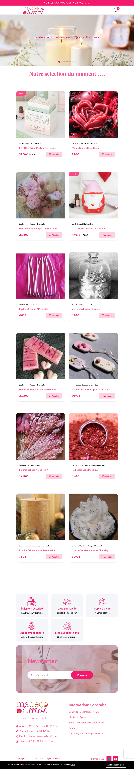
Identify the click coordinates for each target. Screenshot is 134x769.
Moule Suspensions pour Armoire (90, 389)
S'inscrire (82, 674)
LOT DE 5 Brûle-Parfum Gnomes (89, 228)
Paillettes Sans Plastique (85, 469)
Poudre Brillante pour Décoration (37, 550)
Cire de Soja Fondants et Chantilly (90, 550)
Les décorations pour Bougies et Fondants (88, 465)
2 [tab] (62, 62)
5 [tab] (72, 62)
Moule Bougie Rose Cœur (85, 147)
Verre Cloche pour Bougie (86, 308)
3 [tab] (65, 62)
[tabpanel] (67, 40)
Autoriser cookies (116, 765)
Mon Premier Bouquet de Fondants (38, 228)
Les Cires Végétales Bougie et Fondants (87, 546)
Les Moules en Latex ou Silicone (84, 143)
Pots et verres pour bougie (82, 304)
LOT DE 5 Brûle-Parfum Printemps (37, 147)
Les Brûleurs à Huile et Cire (30, 143)
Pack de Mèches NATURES (33, 308)
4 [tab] (68, 62)
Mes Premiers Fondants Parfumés (37, 389)
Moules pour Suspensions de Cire (85, 385)
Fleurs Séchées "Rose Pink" (33, 469)
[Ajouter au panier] (54, 154)
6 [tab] (75, 62)
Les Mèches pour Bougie (28, 304)
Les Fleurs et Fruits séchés (29, 465)
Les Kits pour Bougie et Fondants (32, 224)
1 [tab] (59, 62)
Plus (73, 764)
